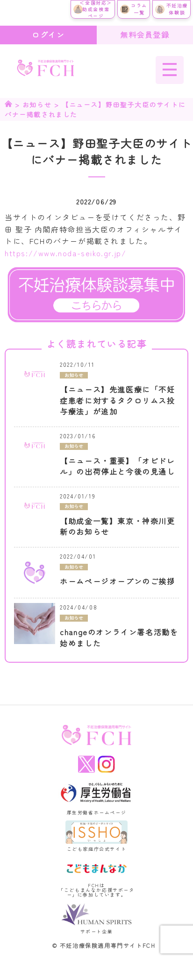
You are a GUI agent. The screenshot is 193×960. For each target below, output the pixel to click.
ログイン (48, 34)
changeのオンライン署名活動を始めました (119, 638)
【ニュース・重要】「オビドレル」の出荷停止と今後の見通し (117, 466)
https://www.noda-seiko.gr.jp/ (65, 253)
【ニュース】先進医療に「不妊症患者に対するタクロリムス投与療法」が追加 (117, 400)
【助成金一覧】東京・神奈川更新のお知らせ (117, 527)
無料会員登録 (145, 34)
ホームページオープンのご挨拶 (117, 581)
